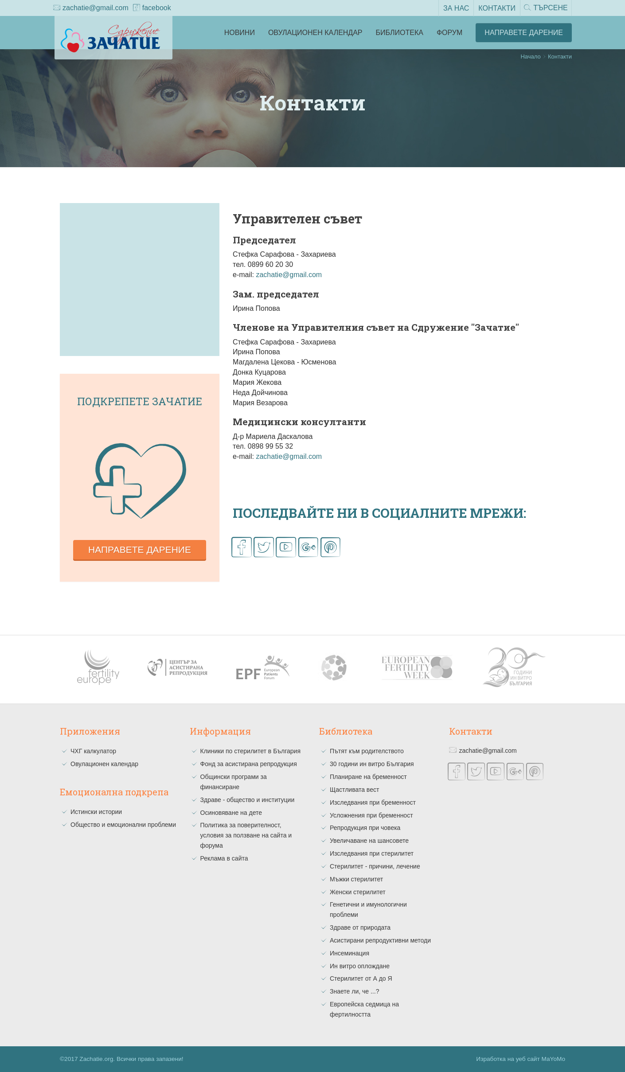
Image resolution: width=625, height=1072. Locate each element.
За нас (455, 8)
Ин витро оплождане (360, 966)
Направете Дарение (523, 32)
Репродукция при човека (365, 827)
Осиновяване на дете (231, 812)
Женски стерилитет (358, 892)
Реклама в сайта (224, 858)
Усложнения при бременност (371, 815)
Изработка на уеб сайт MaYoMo (520, 1059)
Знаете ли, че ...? (354, 991)
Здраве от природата (360, 927)
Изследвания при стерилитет (372, 853)
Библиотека (399, 32)
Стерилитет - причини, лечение (375, 866)
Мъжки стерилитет (356, 879)
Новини (239, 32)
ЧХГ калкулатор (93, 751)
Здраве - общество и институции (247, 799)
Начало (530, 56)
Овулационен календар (315, 32)
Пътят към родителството (367, 751)
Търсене (545, 8)
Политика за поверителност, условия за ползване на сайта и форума (246, 835)
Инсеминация (349, 953)
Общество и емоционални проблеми (123, 824)
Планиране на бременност (368, 776)
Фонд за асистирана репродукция (248, 763)
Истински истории (96, 811)
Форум (449, 32)
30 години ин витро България (372, 763)
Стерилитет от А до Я (361, 978)
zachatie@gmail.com (91, 8)
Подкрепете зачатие (139, 401)
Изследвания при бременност (373, 802)
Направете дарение (139, 549)
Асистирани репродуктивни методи (380, 940)
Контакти (495, 8)
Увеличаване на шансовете (369, 840)
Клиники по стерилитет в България (250, 751)
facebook (152, 8)
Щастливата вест (354, 789)
